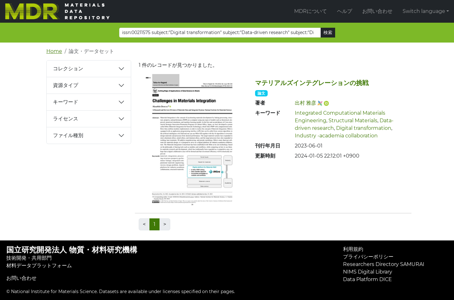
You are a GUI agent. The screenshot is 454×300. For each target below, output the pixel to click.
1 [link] (154, 224)
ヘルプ (344, 11)
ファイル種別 (68, 135)
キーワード (65, 102)
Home (54, 51)
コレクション (68, 69)
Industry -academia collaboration (336, 136)
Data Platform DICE (367, 279)
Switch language (424, 11)
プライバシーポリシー (368, 257)
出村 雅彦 (305, 103)
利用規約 (353, 249)
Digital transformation (363, 128)
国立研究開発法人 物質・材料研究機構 (71, 249)
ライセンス (65, 119)
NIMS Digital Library (367, 272)
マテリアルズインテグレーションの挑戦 (312, 83)
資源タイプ (65, 85)
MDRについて (310, 11)
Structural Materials (353, 121)
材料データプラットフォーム (39, 265)
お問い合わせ (377, 11)
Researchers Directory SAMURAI (383, 264)
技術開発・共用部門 (29, 258)
